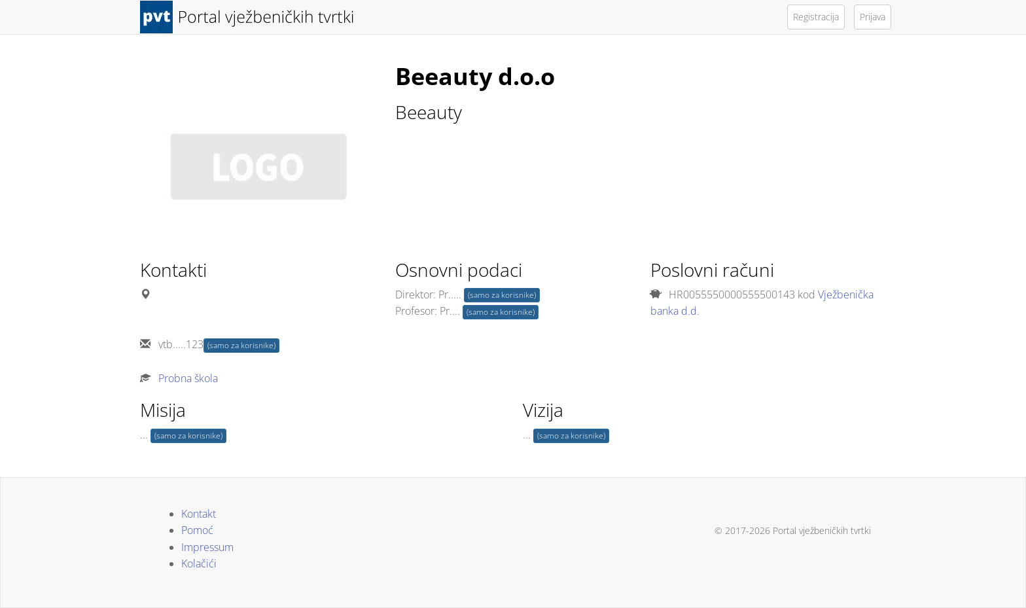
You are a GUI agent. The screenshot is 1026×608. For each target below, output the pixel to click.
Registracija (816, 16)
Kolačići (199, 563)
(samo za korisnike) (241, 345)
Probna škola (188, 378)
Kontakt (198, 514)
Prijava (872, 16)
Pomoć (197, 530)
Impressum (207, 547)
